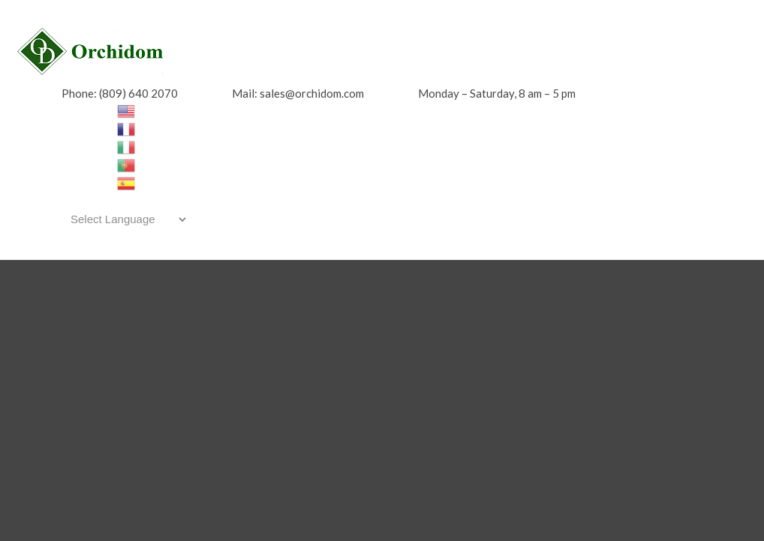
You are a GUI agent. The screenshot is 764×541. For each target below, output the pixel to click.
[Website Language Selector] (126, 219)
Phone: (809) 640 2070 (120, 93)
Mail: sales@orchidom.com (298, 93)
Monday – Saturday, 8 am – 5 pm (497, 93)
